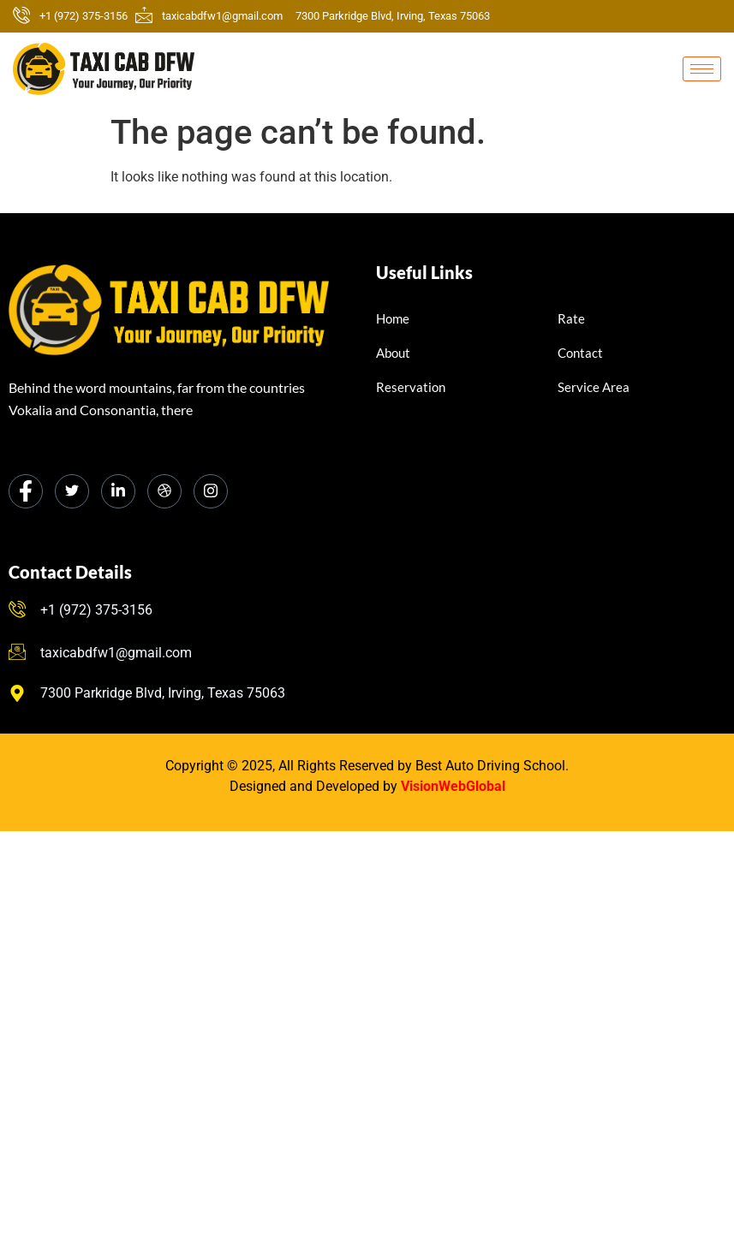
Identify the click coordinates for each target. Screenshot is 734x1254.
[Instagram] (211, 491)
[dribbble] (164, 491)
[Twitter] (72, 491)
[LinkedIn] (118, 491)
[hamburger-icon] (702, 68)
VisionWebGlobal (453, 786)
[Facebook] (26, 491)
